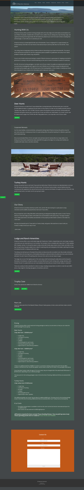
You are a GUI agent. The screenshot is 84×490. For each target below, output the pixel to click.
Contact (3, 197)
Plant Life (59, 2)
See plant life (18, 309)
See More (17, 117)
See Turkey (24, 288)
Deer (36, 2)
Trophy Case (53, 2)
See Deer (16, 288)
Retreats (39, 2)
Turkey (43, 2)
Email (43, 443)
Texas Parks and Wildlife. (48, 415)
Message (42, 448)
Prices (63, 2)
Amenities (48, 2)
